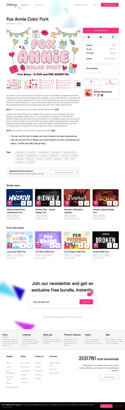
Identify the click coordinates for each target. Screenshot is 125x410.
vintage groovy (55, 152)
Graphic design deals (54, 364)
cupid (73, 159)
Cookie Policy (6, 407)
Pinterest (38, 378)
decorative (19, 162)
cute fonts (74, 155)
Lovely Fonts (30, 162)
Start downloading (10, 372)
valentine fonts (43, 152)
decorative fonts (32, 155)
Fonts (20, 24)
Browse (26, 5)
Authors (9, 367)
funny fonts (20, 159)
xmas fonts (19, 155)
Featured (15, 215)
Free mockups (54, 373)
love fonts (64, 155)
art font (48, 159)
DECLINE (119, 406)
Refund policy (25, 371)
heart (66, 159)
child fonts (43, 155)
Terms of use (25, 367)
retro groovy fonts (70, 152)
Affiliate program (12, 387)
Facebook (38, 374)
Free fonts (52, 369)
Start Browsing (109, 377)
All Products (11, 24)
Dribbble (38, 363)
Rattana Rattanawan (103, 92)
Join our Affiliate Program (63, 172)
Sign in (95, 5)
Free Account (110, 5)
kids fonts (30, 159)
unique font (57, 159)
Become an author (10, 378)
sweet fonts (54, 155)
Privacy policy (25, 363)
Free (14, 255)
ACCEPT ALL (106, 406)
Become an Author (82, 5)
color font (31, 152)
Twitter (37, 367)
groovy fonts (20, 152)
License (23, 374)
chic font (39, 159)
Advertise (24, 378)
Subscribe (86, 302)
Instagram (38, 371)
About (8, 363)
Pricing (8, 383)
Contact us (24, 382)
